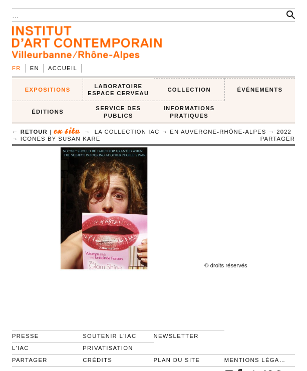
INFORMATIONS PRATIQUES (189, 112)
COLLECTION (189, 90)
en (34, 68)
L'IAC (20, 348)
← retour (30, 132)
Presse (25, 336)
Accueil (62, 68)
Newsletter (176, 336)
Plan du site (177, 360)
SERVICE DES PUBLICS (118, 112)
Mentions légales (255, 360)
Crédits (97, 360)
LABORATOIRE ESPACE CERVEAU (118, 90)
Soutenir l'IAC (109, 336)
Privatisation (108, 348)
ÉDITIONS (48, 112)
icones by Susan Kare (61, 139)
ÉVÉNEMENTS (259, 90)
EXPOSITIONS (48, 90)
